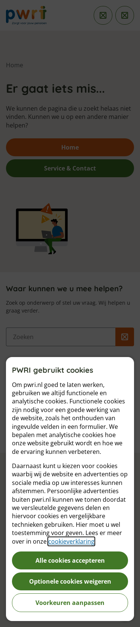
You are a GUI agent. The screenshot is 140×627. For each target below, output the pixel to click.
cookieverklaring (71, 541)
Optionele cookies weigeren (70, 581)
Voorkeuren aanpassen (70, 603)
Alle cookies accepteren (70, 560)
